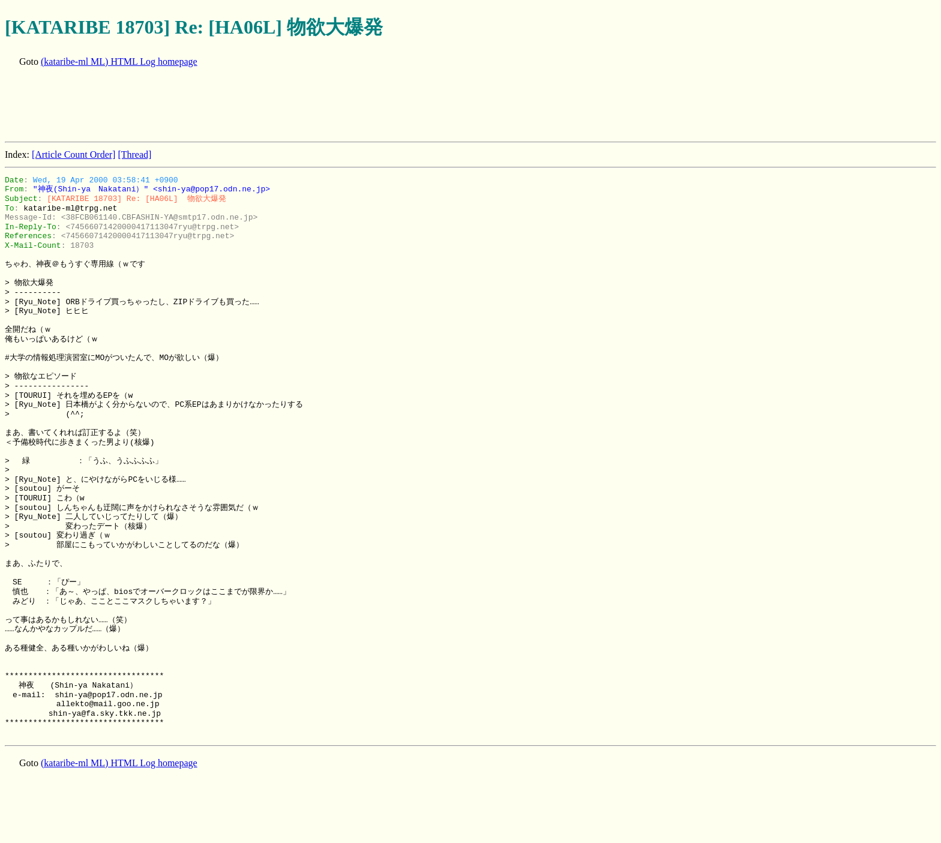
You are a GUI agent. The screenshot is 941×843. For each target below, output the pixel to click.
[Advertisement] (223, 106)
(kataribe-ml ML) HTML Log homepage (119, 61)
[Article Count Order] (74, 154)
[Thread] (134, 154)
